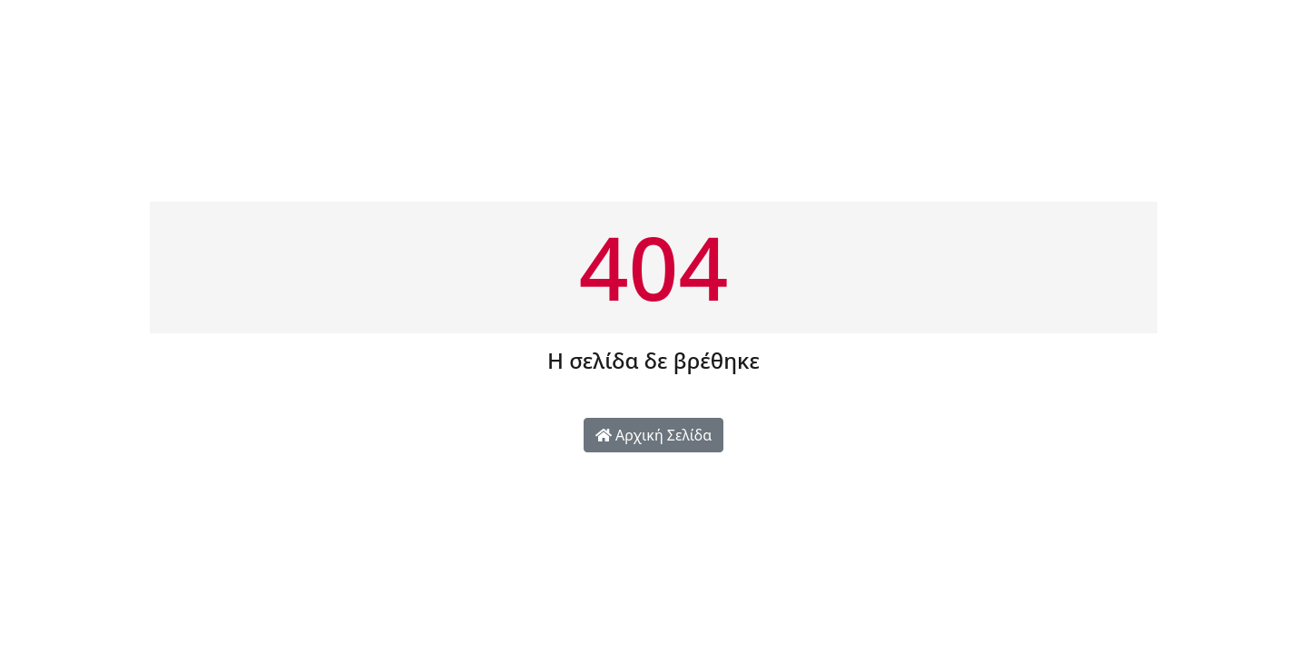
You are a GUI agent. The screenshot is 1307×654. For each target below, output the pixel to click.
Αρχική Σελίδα (653, 435)
